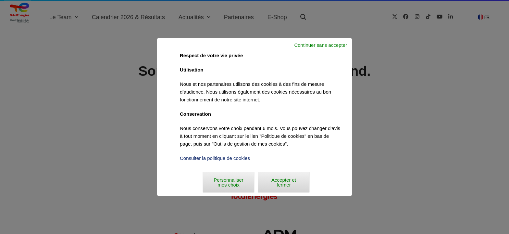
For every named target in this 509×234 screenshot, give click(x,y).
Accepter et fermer (283, 182)
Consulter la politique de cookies (215, 158)
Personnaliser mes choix (228, 182)
